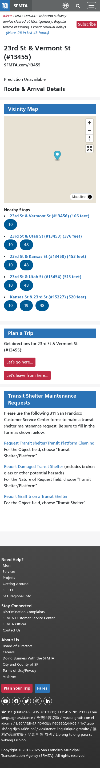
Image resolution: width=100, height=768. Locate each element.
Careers (8, 652)
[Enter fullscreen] (89, 149)
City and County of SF (20, 664)
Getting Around (16, 584)
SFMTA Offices (14, 624)
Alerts (7, 16)
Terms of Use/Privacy (19, 670)
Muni (7, 565)
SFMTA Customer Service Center (29, 618)
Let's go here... (19, 362)
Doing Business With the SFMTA (28, 658)
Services (9, 571)
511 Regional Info (17, 596)
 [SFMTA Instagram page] (37, 701)
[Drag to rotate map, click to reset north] (89, 138)
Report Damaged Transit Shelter (33, 466)
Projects (9, 577)
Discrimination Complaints (24, 612)
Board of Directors (17, 646)
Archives (9, 676)
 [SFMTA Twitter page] (27, 701)
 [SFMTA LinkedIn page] (48, 701)
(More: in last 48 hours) (27, 32)
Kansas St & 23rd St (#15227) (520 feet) (48, 296)
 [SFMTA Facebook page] (16, 701)
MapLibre (79, 197)
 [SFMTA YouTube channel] (5, 701)
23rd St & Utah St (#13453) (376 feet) (46, 236)
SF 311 (8, 590)
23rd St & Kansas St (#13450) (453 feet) (48, 256)
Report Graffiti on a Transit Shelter (36, 496)
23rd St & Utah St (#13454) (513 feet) (45, 276)
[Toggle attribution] (90, 197)
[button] (65, 5)
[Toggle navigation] (91, 5)
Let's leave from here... (27, 375)
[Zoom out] (89, 130)
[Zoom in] (89, 123)
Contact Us (11, 630)
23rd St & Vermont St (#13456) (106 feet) (49, 215)
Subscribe (87, 24)
